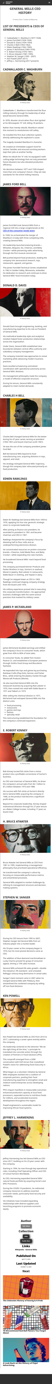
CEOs (26, 1236)
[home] (7, 3)
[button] (49, 3)
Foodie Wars (26, 1241)
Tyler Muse (26, 1226)
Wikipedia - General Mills (26, 1249)
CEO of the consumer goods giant (19, 230)
